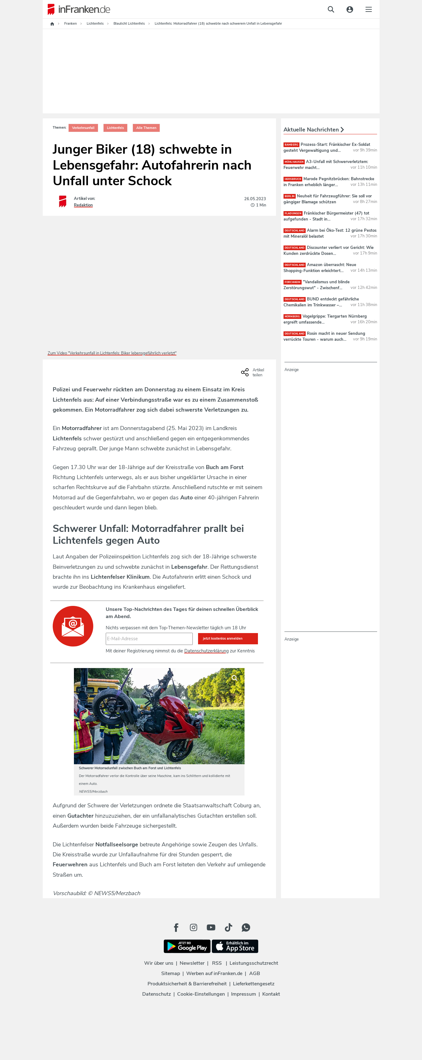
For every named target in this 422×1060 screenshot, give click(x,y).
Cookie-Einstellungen (201, 994)
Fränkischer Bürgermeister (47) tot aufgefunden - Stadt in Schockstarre (326, 219)
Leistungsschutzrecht (254, 963)
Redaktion (83, 205)
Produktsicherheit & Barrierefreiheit (187, 983)
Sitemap (170, 973)
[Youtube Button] (211, 927)
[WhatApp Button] (246, 927)
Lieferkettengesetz (253, 983)
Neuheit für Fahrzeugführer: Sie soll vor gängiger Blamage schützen (328, 199)
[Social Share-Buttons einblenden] (253, 374)
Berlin (290, 196)
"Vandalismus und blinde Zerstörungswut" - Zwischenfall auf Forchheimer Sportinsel (317, 287)
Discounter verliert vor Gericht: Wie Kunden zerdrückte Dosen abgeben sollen (329, 253)
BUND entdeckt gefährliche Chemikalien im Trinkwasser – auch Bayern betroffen (321, 304)
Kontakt (271, 994)
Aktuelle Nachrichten (314, 129)
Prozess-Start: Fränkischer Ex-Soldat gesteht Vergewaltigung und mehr (327, 150)
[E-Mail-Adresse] (149, 639)
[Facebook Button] (176, 927)
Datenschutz (156, 994)
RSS (217, 963)
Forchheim (292, 282)
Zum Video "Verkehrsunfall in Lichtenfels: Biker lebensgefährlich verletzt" (112, 353)
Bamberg (291, 144)
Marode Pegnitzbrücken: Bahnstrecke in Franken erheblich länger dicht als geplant (329, 184)
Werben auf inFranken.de (214, 973)
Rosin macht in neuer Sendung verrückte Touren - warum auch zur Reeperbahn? (325, 339)
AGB (254, 973)
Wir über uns (158, 963)
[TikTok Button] (228, 927)
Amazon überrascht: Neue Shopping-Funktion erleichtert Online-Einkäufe (320, 270)
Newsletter (192, 963)
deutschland (295, 230)
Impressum (243, 994)
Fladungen (293, 213)
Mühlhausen (294, 162)
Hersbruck (293, 179)
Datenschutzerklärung (206, 651)
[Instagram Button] (193, 927)
